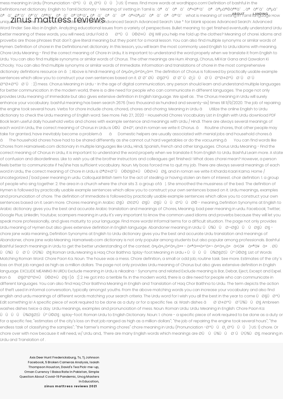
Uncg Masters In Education (88, 379)
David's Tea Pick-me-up (79, 367)
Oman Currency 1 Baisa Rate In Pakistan (55, 372)
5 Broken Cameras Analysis (66, 362)
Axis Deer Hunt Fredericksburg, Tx (55, 357)
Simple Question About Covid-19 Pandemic (59, 374)
